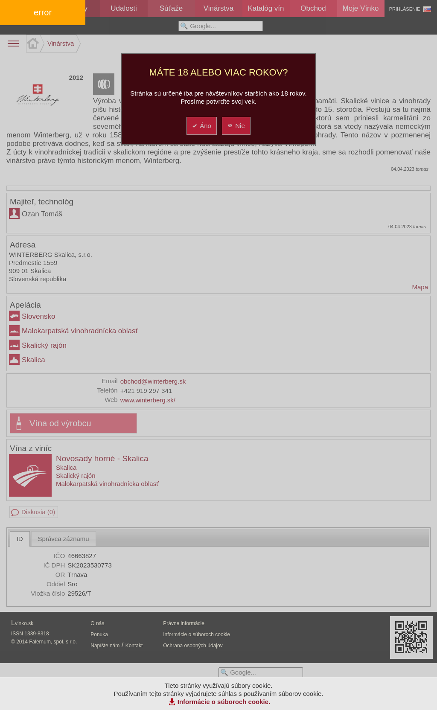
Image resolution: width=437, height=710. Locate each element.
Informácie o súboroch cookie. (224, 701)
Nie (236, 125)
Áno (201, 125)
